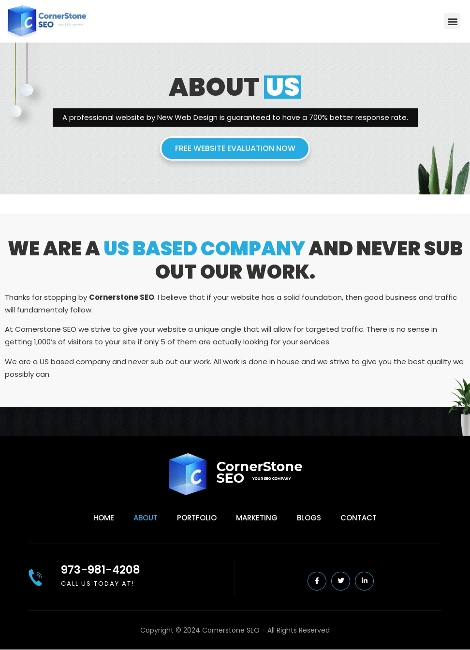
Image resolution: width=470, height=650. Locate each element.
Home (103, 518)
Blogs (309, 518)
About (145, 518)
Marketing (257, 518)
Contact (358, 518)
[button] (452, 21)
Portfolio (197, 518)
